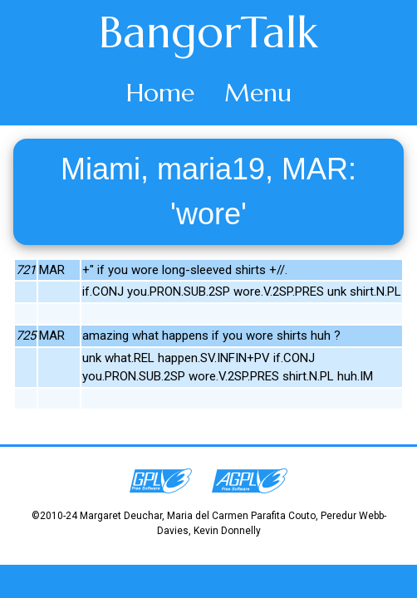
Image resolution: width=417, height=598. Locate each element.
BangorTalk (208, 32)
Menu (258, 92)
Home (160, 92)
